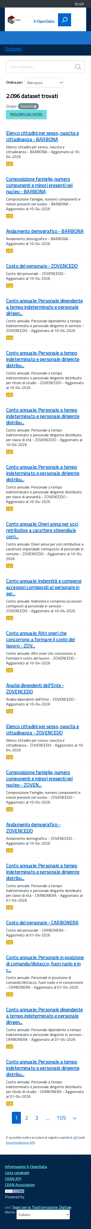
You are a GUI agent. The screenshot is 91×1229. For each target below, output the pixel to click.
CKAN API (13, 1179)
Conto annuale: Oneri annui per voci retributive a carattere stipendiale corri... (42, 530)
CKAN (13, 1202)
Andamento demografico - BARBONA (44, 231)
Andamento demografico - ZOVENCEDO (33, 827)
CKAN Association (20, 1185)
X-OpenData (43, 21)
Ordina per (14, 82)
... (47, 1118)
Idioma (10, 1212)
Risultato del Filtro (26, 114)
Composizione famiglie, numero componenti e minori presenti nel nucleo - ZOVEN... (39, 779)
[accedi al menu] (77, 19)
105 (61, 1118)
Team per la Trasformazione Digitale (41, 1207)
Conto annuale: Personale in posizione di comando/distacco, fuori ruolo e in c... (45, 964)
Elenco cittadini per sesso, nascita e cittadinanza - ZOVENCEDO (42, 729)
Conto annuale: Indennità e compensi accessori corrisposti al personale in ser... (43, 587)
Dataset (13, 48)
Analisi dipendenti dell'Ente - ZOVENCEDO (35, 688)
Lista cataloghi (17, 1173)
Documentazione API (20, 1142)
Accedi (79, 3)
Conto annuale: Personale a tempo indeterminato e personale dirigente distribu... (42, 359)
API (75, 1137)
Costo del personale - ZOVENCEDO (42, 266)
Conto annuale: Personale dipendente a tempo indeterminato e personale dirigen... (44, 307)
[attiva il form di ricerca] (64, 19)
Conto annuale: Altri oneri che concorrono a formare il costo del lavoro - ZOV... (40, 639)
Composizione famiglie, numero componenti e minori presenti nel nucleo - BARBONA (39, 185)
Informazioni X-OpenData (26, 1167)
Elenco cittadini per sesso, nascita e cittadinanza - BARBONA (42, 136)
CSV (9, 164)
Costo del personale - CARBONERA (42, 922)
